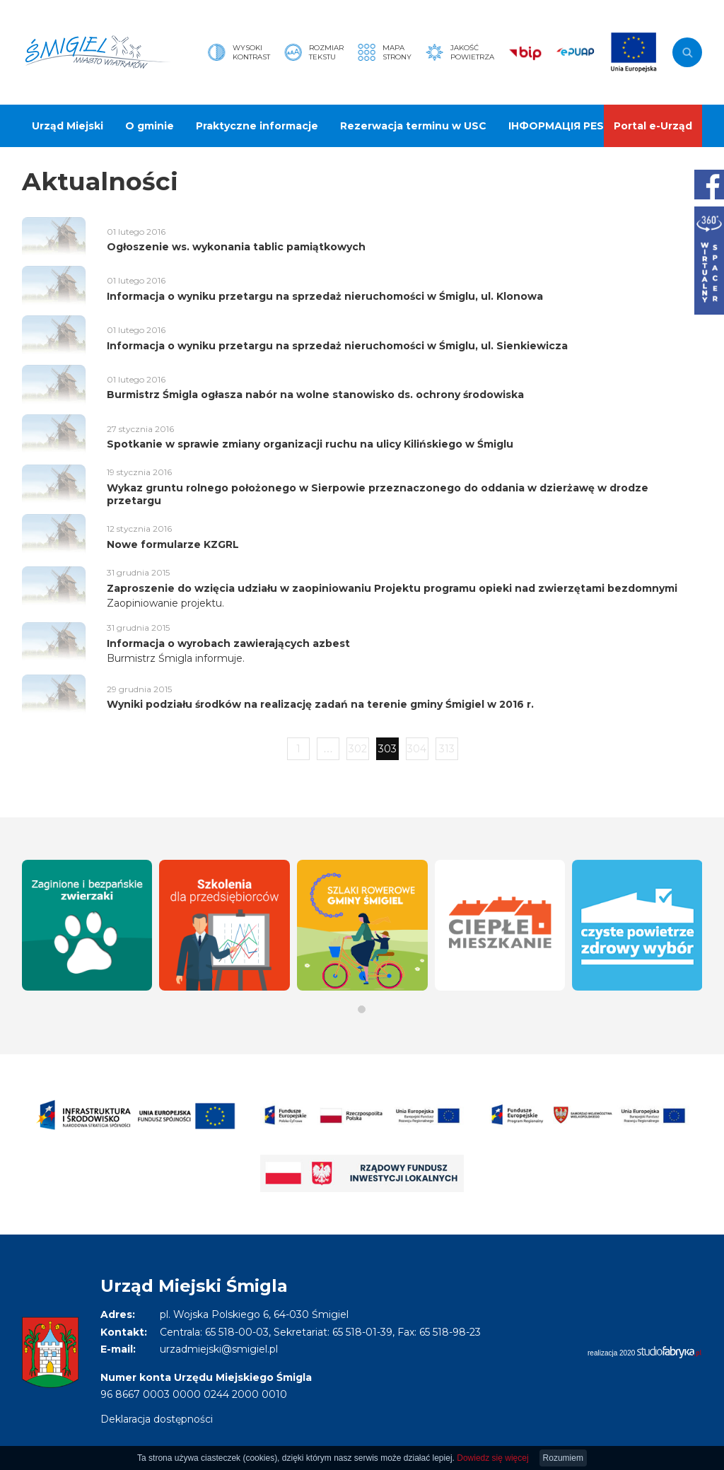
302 (358, 748)
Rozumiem (563, 1458)
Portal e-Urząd (653, 125)
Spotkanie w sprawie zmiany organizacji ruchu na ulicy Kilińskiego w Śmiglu (310, 444)
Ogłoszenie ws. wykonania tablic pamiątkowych (236, 246)
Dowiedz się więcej (492, 1458)
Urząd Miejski (67, 125)
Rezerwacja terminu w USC (413, 125)
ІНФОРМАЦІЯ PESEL (562, 125)
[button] (362, 1009)
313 (447, 748)
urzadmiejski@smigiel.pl (219, 1349)
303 (387, 748)
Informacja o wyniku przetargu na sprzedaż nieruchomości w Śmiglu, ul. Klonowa (325, 296)
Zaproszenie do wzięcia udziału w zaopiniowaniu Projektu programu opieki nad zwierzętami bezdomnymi (392, 588)
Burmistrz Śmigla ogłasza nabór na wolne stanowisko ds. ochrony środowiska (315, 394)
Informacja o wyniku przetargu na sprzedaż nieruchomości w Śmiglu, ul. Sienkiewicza (337, 345)
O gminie (149, 125)
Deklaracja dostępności (156, 1419)
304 (416, 748)
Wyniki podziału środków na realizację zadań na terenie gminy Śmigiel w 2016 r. (320, 704)
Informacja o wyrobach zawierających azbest (228, 643)
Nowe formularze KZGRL (173, 544)
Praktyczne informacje (257, 125)
